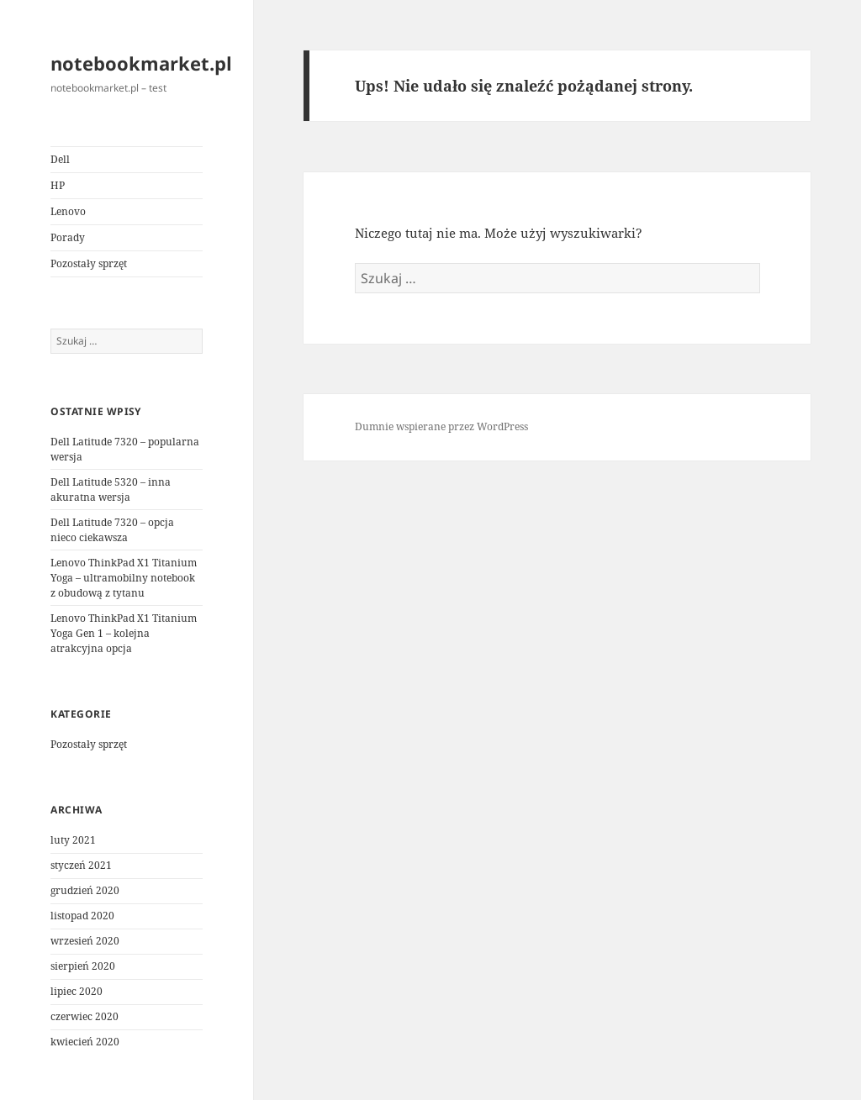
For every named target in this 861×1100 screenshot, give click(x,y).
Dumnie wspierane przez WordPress (441, 426)
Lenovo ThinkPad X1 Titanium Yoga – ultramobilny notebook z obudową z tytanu (123, 577)
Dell (60, 159)
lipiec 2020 (76, 991)
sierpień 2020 (82, 966)
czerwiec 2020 (84, 1016)
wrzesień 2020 (84, 941)
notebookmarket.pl (141, 63)
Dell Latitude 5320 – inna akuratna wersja (110, 489)
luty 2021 (73, 840)
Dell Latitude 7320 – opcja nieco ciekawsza (112, 530)
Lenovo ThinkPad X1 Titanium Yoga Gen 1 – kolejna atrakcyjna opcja (123, 633)
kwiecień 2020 (84, 1041)
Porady (67, 237)
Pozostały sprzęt (88, 263)
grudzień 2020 (84, 890)
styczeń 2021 (81, 865)
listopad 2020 (82, 915)
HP (57, 185)
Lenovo (68, 211)
